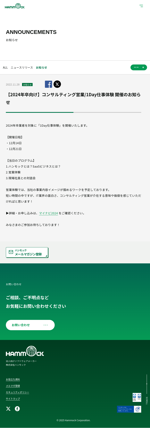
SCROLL (147, 401)
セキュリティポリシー (17, 392)
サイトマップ (13, 398)
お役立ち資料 (13, 379)
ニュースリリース (22, 67)
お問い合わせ (29, 325)
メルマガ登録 (13, 385)
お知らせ (41, 67)
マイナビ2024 (48, 213)
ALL (5, 67)
